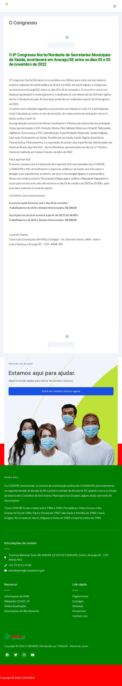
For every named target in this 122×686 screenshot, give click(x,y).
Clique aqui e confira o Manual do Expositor (81, 178)
